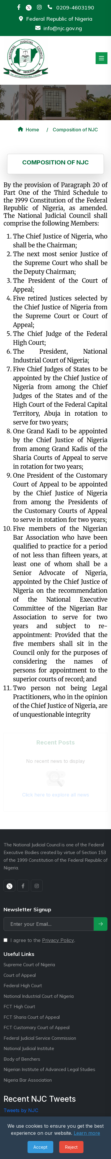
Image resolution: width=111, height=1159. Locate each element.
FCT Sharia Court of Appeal (32, 1017)
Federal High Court (23, 985)
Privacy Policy (58, 940)
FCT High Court (19, 1006)
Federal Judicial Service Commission (40, 1038)
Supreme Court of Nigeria (29, 964)
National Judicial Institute (29, 1048)
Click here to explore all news (55, 795)
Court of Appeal (20, 975)
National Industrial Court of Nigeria (39, 996)
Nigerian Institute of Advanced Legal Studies (49, 1069)
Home (27, 130)
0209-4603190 (75, 7)
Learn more (87, 1133)
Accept (40, 1147)
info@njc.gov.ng (63, 28)
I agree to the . (42, 940)
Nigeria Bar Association (28, 1080)
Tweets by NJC (21, 1110)
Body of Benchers (22, 1059)
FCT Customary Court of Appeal (37, 1027)
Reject (71, 1147)
